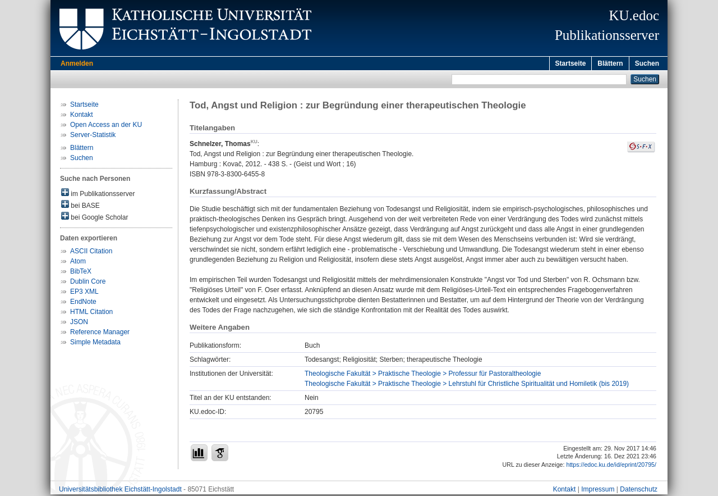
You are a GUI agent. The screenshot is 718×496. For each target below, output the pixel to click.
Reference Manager (100, 334)
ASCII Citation (91, 253)
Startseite (570, 63)
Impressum (597, 491)
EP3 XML (84, 293)
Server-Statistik (93, 136)
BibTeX (80, 273)
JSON (79, 323)
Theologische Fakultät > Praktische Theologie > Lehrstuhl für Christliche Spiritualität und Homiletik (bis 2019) (467, 385)
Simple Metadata (95, 344)
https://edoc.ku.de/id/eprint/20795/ (611, 466)
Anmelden (77, 63)
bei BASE (80, 206)
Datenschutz (638, 491)
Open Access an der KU (106, 126)
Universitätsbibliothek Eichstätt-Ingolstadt (120, 491)
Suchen (647, 63)
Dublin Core (87, 283)
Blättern (610, 63)
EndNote (83, 303)
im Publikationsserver (98, 194)
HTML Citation (91, 313)
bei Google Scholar (94, 218)
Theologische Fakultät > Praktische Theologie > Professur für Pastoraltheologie (423, 375)
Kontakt (81, 116)
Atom (78, 263)
